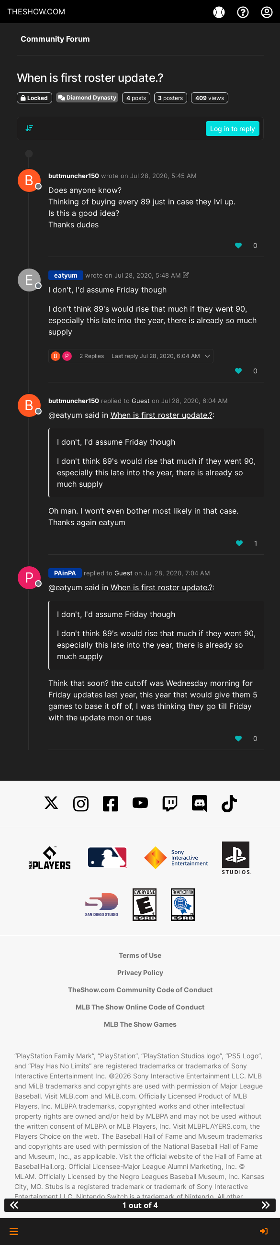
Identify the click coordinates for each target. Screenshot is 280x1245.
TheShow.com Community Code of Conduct (140, 990)
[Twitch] (170, 804)
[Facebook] (110, 804)
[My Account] (267, 11)
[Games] (220, 11)
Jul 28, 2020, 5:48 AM (147, 275)
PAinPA (65, 573)
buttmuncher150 (73, 175)
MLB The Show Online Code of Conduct (140, 1007)
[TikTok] (229, 804)
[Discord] (199, 804)
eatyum (66, 275)
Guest (141, 400)
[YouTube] (140, 804)
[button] (13, 1231)
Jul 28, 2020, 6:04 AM (194, 400)
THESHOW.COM (36, 11)
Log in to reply (232, 128)
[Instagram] (81, 804)
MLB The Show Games (140, 1024)
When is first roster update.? (162, 415)
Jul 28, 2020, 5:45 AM (163, 175)
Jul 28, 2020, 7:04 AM (177, 573)
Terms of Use (140, 955)
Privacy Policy (140, 972)
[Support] (244, 11)
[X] (51, 804)
